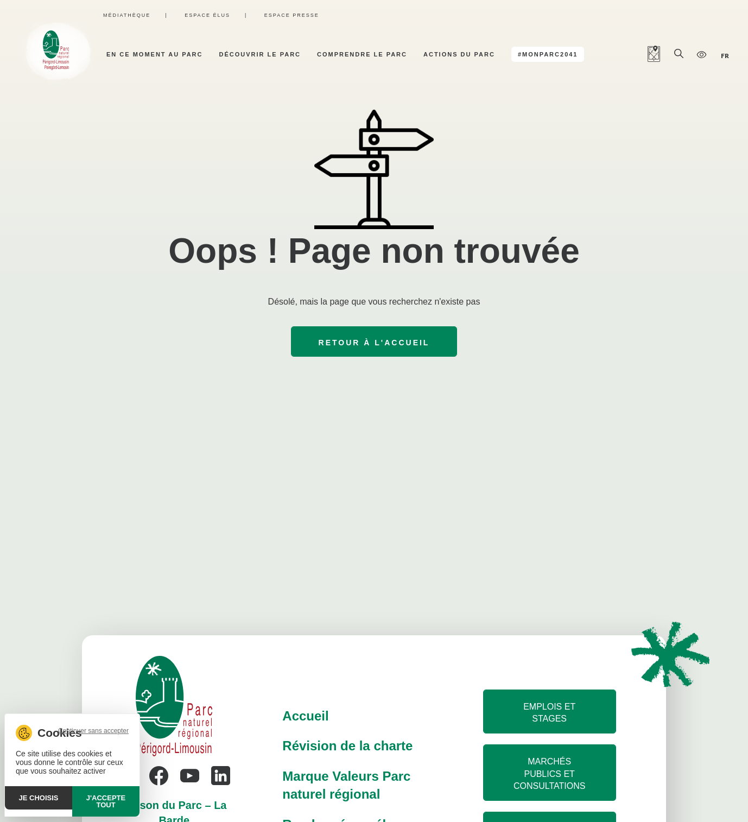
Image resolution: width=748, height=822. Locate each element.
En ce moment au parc (154, 54)
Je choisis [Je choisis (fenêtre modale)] (39, 798)
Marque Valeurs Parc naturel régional (346, 785)
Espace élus (207, 15)
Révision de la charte (347, 745)
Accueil (305, 716)
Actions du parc (459, 54)
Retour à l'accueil (374, 342)
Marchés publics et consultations (549, 774)
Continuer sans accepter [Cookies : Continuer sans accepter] (93, 731)
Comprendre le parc (362, 54)
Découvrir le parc (260, 54)
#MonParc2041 (548, 54)
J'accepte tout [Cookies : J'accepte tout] (105, 801)
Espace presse (291, 15)
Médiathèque (126, 15)
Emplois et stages (549, 712)
